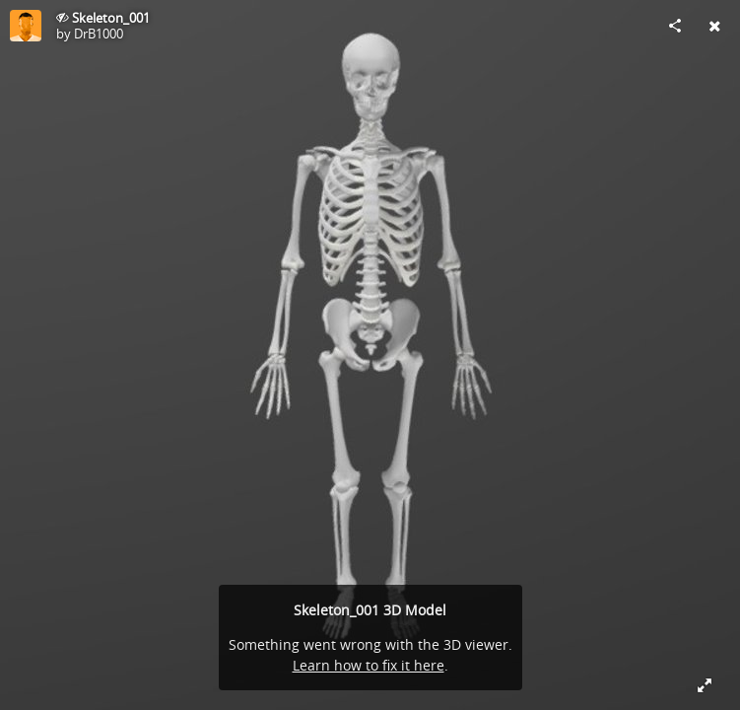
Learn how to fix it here (368, 665)
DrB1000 (98, 33)
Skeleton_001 (111, 18)
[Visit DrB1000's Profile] (25, 25)
